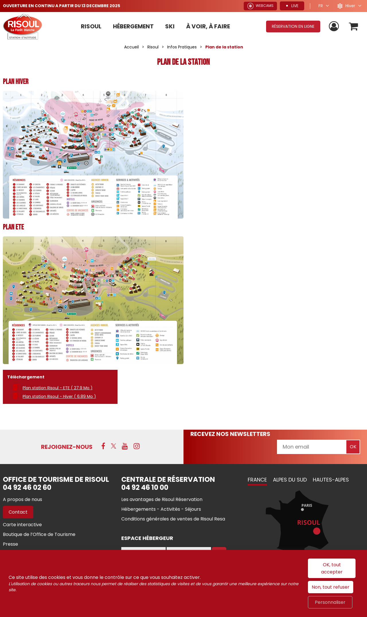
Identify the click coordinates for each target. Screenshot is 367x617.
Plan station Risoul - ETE (58, 388)
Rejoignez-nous (67, 447)
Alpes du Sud (290, 479)
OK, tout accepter (332, 568)
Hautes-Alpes (331, 479)
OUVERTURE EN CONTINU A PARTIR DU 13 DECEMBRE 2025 (61, 6)
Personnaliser (330, 602)
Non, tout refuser (331, 587)
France (257, 479)
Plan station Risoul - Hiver (59, 396)
